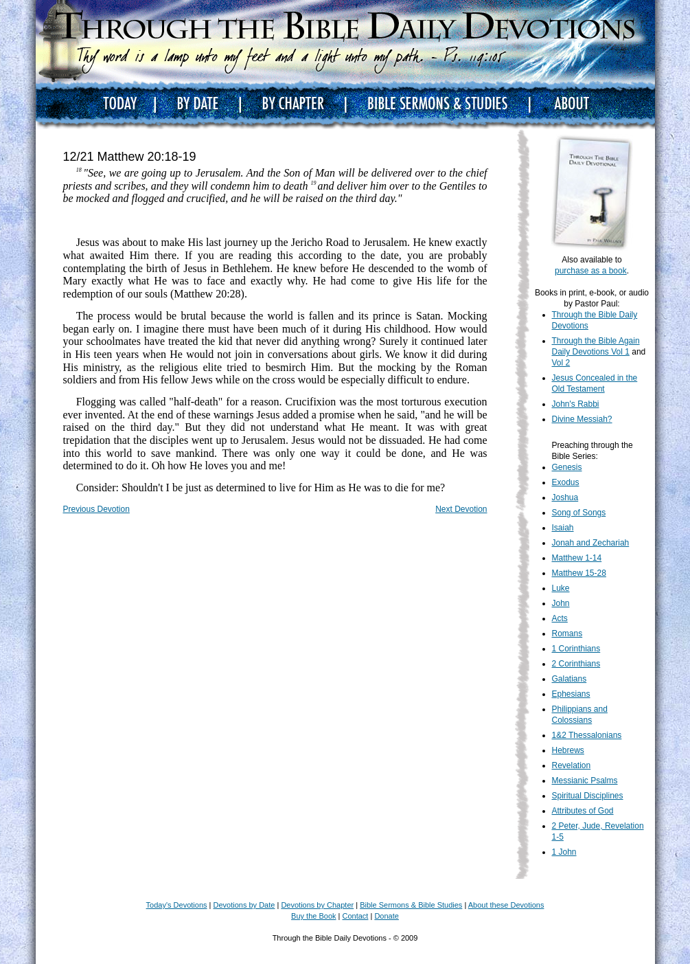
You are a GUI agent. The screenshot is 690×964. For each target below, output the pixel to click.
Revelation (571, 765)
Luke (561, 588)
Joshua (565, 497)
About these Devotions (506, 905)
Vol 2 (561, 363)
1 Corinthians (576, 648)
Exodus (565, 482)
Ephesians (571, 694)
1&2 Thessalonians (587, 735)
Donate (386, 916)
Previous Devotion (96, 509)
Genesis (567, 467)
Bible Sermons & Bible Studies (411, 905)
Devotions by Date (244, 905)
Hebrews (568, 750)
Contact (356, 916)
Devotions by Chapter (317, 905)
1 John (564, 852)
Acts (560, 618)
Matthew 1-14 (577, 558)
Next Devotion (461, 509)
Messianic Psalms (585, 780)
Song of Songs (579, 512)
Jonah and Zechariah (591, 543)
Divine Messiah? (582, 419)
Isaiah (563, 528)
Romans (567, 633)
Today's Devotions (176, 905)
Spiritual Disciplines (587, 795)
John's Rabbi (575, 404)
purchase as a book (591, 271)
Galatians (569, 679)
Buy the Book (313, 916)
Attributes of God (583, 811)
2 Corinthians (576, 664)
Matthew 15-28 (579, 573)
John (561, 603)
